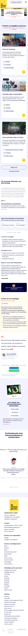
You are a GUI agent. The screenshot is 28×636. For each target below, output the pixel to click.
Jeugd (5, 556)
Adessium (6, 596)
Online (5, 546)
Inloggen (6, 538)
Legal (18, 629)
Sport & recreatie (8, 560)
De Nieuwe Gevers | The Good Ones (10, 631)
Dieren (5, 550)
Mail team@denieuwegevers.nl (12, 527)
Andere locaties (8, 590)
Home (2, 374)
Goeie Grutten (7, 608)
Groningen (6, 582)
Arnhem (6, 576)
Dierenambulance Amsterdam (13, 374)
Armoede (6, 548)
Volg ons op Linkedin (9, 529)
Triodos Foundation (9, 622)
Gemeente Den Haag (9, 604)
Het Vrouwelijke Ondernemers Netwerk (14, 610)
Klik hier (19, 233)
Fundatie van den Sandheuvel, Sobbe (13, 600)
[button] (26, 465)
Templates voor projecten (10, 540)
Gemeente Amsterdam (10, 602)
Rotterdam (7, 586)
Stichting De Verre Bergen (10, 618)
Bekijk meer (14, 167)
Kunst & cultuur (8, 558)
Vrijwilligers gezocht (9, 572)
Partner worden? (8, 624)
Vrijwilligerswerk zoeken (10, 570)
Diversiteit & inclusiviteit (10, 552)
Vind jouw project (16, 2)
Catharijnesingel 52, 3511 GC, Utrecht (13, 525)
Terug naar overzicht (14, 171)
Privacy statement (9, 531)
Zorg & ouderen (8, 564)
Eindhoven (6, 580)
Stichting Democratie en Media (12, 616)
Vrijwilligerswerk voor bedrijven (12, 517)
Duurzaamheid (7, 554)
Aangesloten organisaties (10, 519)
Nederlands (22, 629)
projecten (5, 374)
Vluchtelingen (7, 562)
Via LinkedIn (14, 368)
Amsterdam (7, 574)
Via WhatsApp (14, 371)
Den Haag (6, 578)
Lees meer (6, 424)
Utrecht (6, 588)
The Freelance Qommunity (10, 620)
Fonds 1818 (7, 598)
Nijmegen (6, 584)
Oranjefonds (7, 614)
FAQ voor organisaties (9, 515)
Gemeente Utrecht (9, 606)
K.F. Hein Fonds (8, 612)
